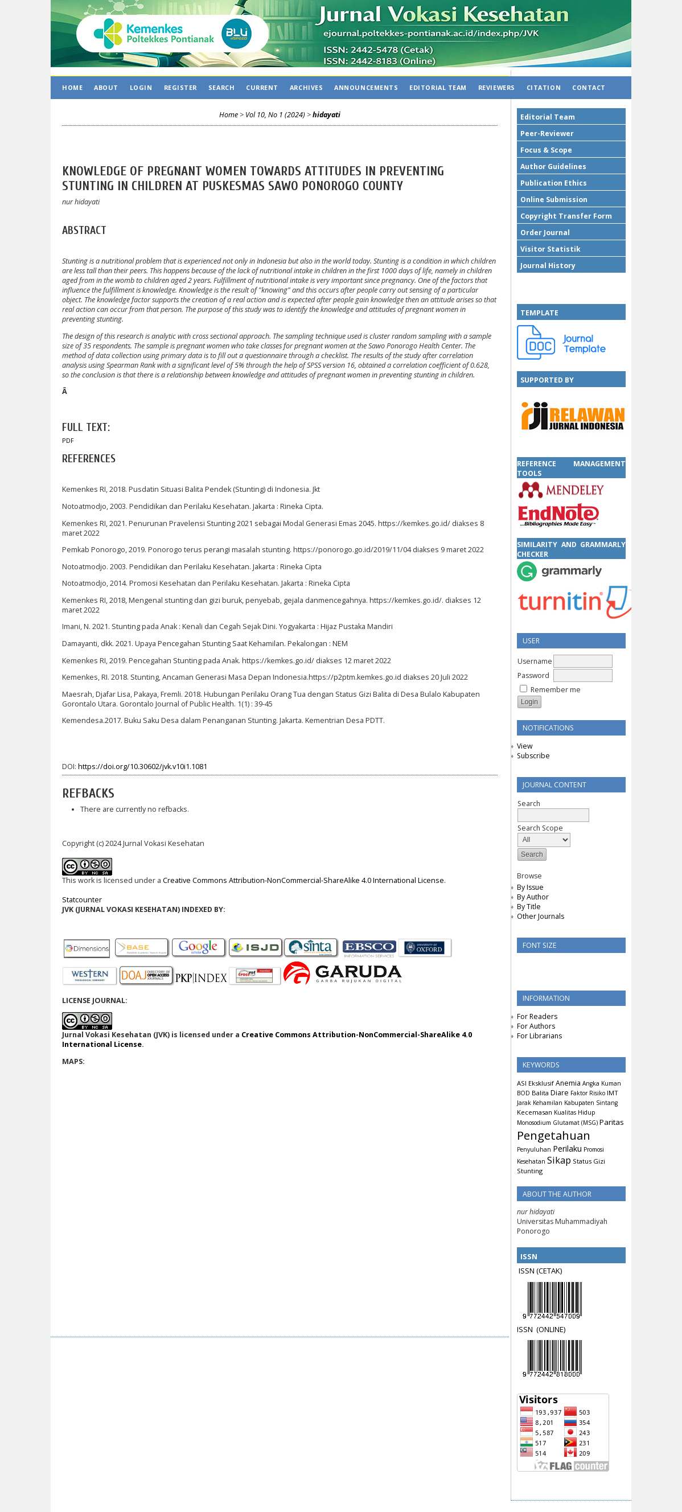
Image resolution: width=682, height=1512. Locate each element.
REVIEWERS (496, 87)
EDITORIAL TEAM (438, 87)
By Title (529, 906)
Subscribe (533, 756)
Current (262, 87)
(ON (542, 1329)
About (106, 87)
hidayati (326, 115)
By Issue (530, 887)
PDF (68, 441)
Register (180, 87)
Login (141, 87)
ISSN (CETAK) (540, 1271)
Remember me (556, 690)
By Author (533, 897)
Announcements (366, 87)
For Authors (536, 1026)
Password (533, 675)
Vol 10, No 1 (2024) (275, 115)
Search (221, 87)
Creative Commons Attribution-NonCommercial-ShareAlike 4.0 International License (303, 880)
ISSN (526, 1329)
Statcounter (82, 900)
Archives (306, 87)
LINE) (557, 1329)
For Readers (537, 1016)
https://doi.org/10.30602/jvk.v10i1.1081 (142, 766)
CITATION (544, 87)
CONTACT (589, 87)
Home (72, 87)
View (524, 746)
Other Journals (540, 916)
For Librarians (539, 1036)
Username (534, 661)
